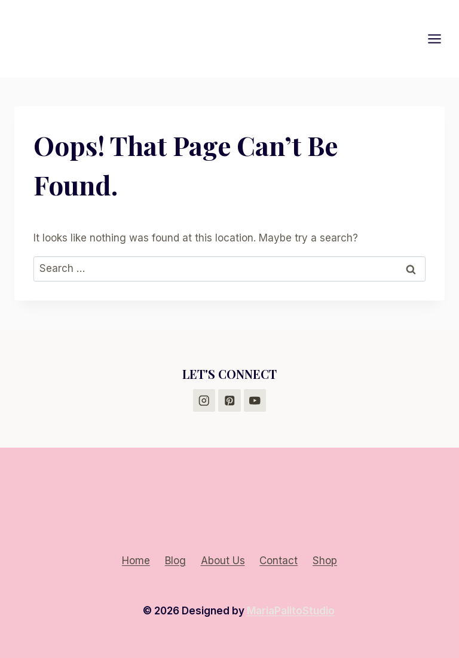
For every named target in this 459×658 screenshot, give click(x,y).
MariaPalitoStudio (291, 611)
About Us (223, 561)
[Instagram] (204, 400)
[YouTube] (255, 400)
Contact (278, 561)
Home (136, 561)
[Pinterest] (229, 400)
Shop (325, 561)
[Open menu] (440, 38)
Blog (175, 561)
